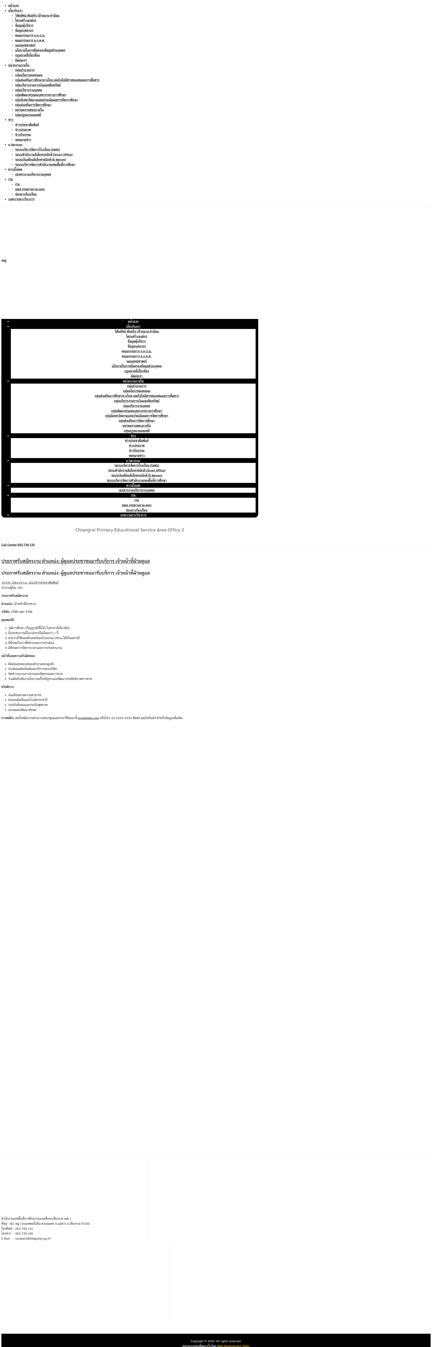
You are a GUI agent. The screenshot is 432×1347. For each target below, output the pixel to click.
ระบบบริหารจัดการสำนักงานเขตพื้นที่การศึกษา (45, 164)
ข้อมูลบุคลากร (24, 30)
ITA (10, 179)
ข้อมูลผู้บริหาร (24, 25)
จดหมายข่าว (23, 140)
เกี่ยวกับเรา (15, 10)
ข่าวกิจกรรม (23, 135)
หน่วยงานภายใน (18, 65)
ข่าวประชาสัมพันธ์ (27, 125)
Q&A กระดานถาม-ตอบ (30, 189)
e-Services (15, 144)
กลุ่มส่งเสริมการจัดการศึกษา (33, 105)
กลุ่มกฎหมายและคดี (28, 115)
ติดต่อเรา (21, 60)
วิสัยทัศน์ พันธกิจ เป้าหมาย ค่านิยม (37, 15)
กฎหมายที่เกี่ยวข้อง (27, 55)
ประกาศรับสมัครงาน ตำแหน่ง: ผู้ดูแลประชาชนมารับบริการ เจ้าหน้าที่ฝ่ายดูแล (75, 561)
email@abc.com (88, 718)
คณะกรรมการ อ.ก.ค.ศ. (30, 40)
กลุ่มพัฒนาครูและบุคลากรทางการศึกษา (40, 95)
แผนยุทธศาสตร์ (25, 45)
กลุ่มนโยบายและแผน (28, 75)
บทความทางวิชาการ (21, 199)
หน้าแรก (13, 5)
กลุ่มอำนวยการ (24, 70)
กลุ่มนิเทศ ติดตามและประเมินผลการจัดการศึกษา (46, 100)
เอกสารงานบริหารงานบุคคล (33, 174)
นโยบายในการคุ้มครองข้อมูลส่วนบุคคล (40, 50)
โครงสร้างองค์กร (25, 20)
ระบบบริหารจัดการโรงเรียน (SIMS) (37, 149)
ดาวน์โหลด (15, 169)
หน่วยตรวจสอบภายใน (29, 110)
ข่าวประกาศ (23, 130)
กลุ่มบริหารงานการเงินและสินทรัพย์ (38, 85)
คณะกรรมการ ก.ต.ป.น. (30, 35)
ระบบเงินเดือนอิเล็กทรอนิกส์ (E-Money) (40, 159)
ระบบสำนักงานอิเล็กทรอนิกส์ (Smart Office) (44, 154)
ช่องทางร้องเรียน (26, 194)
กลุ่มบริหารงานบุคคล (28, 90)
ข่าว (10, 120)
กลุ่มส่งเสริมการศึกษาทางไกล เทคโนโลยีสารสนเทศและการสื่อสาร (57, 80)
